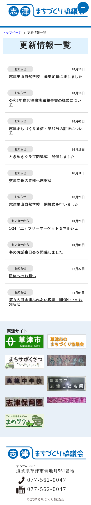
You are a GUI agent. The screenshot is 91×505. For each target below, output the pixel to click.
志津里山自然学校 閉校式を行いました (44, 204)
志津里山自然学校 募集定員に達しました (46, 76)
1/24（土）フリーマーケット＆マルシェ (43, 228)
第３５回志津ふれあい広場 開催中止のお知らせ (46, 302)
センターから (20, 220)
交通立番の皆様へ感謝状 (30, 180)
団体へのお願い (22, 276)
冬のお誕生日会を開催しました (36, 252)
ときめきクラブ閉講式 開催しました (42, 157)
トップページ (12, 32)
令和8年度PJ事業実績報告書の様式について (45, 103)
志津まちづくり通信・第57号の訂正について (46, 131)
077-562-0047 (46, 480)
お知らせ (20, 69)
